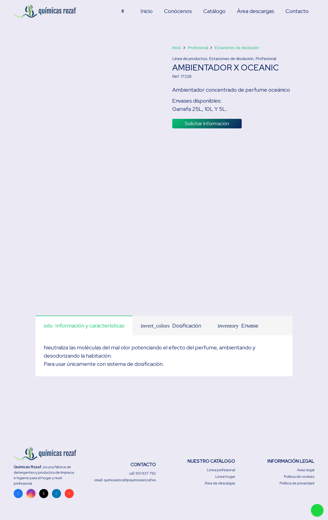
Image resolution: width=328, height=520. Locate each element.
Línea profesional (221, 470)
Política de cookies (299, 476)
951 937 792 (142, 473)
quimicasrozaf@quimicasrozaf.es (125, 480)
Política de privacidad (297, 483)
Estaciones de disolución (237, 47)
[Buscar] (122, 11)
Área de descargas (220, 483)
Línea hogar (225, 476)
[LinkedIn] (56, 493)
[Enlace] (48, 11)
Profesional (198, 47)
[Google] (69, 493)
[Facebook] (18, 493)
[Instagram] (31, 493)
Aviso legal (305, 470)
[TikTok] (43, 493)
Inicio (176, 47)
